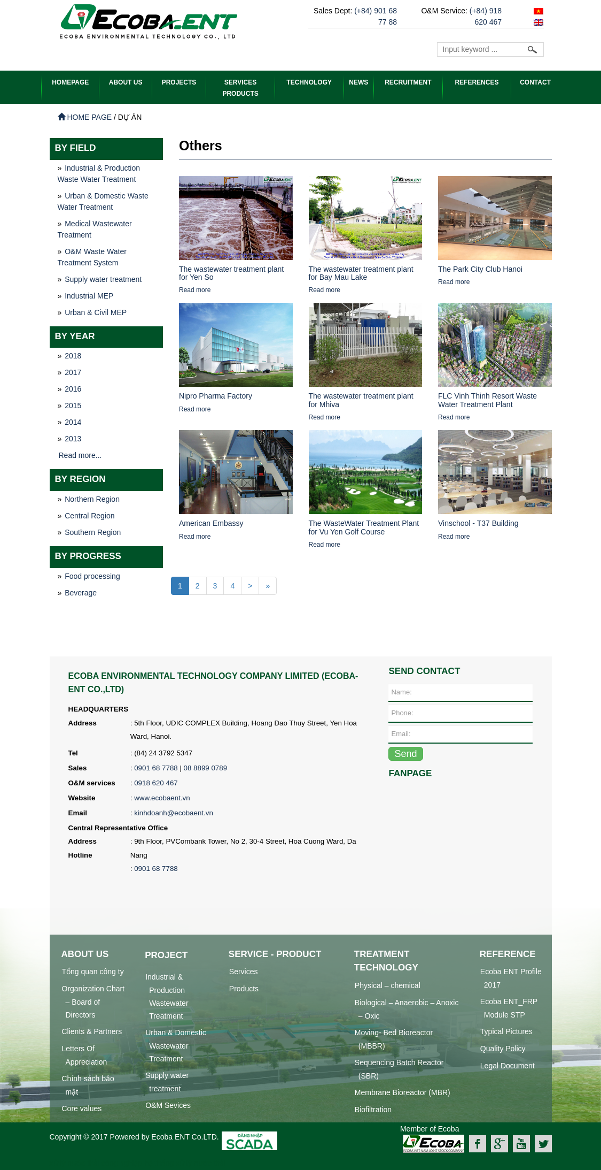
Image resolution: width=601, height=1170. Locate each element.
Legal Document (507, 1065)
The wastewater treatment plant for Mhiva (361, 399)
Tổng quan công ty (93, 971)
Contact (535, 82)
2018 (73, 355)
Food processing (92, 575)
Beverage (81, 592)
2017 (73, 372)
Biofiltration (373, 1109)
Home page (85, 116)
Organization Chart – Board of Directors (93, 1001)
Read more (194, 289)
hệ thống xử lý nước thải (184, 1162)
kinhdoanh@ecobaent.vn (173, 812)
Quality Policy (503, 1048)
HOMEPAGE (70, 82)
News (358, 82)
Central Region (89, 515)
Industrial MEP (89, 295)
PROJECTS (179, 82)
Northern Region (92, 498)
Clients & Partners (92, 1031)
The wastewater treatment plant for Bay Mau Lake (361, 272)
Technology (309, 82)
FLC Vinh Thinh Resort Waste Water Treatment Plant (487, 399)
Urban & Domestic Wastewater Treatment (175, 1045)
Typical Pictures (506, 1031)
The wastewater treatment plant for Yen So (231, 272)
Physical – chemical (387, 985)
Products (244, 988)
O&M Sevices (168, 1104)
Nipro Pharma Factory (215, 395)
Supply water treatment (103, 278)
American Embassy (211, 522)
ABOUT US (126, 82)
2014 (73, 421)
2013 (73, 438)
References (476, 82)
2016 (73, 388)
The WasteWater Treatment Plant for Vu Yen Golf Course (364, 526)
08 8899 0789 (206, 767)
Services (243, 971)
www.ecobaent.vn (162, 797)
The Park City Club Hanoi (480, 268)
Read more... (80, 454)
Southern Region (93, 531)
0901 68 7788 (156, 767)
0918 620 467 (156, 782)
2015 (73, 405)
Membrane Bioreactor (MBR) (402, 1092)
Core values (82, 1108)
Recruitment (408, 82)
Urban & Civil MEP (96, 312)
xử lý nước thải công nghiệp (96, 1162)
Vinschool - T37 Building (478, 522)
